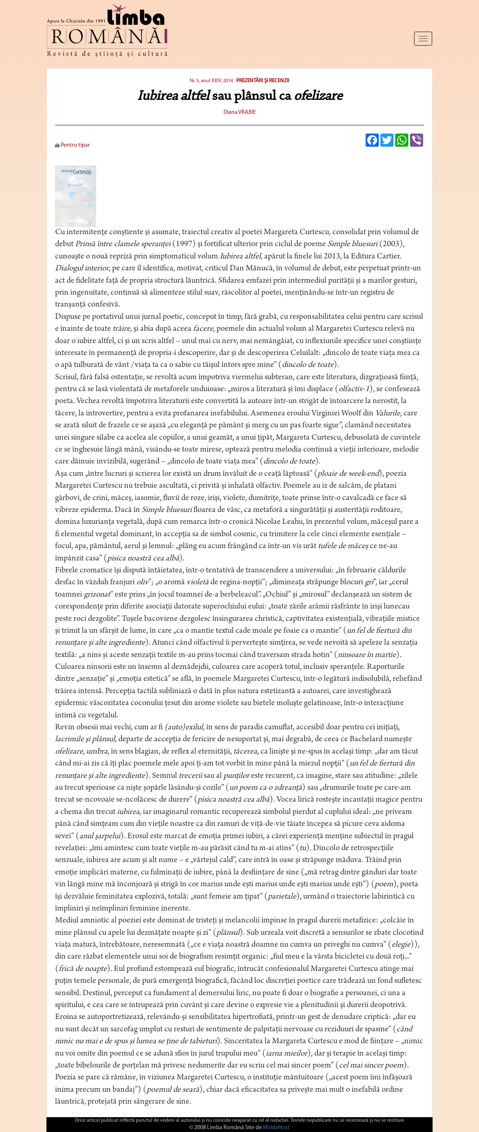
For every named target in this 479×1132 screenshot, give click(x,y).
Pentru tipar (72, 145)
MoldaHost (276, 1128)
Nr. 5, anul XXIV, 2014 (211, 80)
